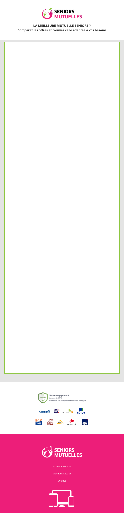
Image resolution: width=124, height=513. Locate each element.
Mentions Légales (62, 473)
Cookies (62, 480)
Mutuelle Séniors (62, 466)
